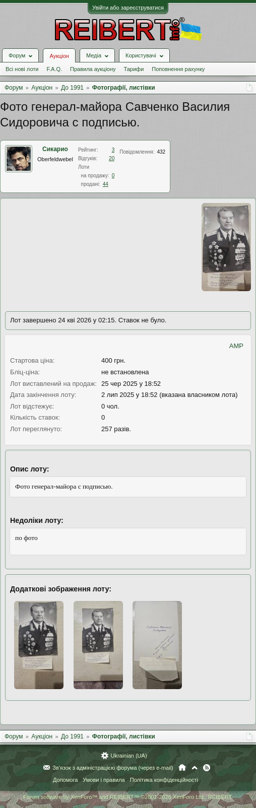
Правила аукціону (92, 69)
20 (111, 158)
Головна (182, 767)
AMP (236, 346)
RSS (206, 767)
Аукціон (59, 56)
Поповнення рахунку (178, 69)
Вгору (194, 767)
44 (105, 184)
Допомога (65, 780)
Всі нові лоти (22, 69)
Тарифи (134, 69)
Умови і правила (103, 780)
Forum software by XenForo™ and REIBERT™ (128, 797)
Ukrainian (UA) (128, 756)
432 (161, 152)
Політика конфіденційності (164, 780)
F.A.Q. (54, 69)
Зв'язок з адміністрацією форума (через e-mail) (112, 768)
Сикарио (55, 149)
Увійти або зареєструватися (128, 8)
